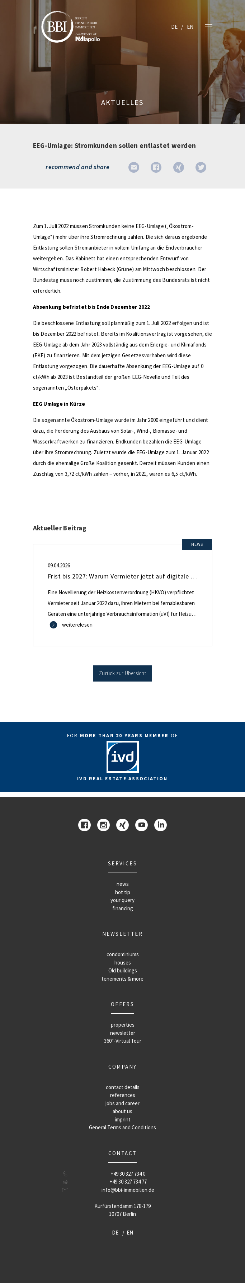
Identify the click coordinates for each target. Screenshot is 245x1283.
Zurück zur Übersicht (122, 673)
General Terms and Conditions (122, 1127)
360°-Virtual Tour (122, 1040)
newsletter (122, 933)
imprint (123, 1119)
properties (123, 1024)
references (122, 1095)
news (123, 883)
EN (190, 26)
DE (174, 26)
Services (122, 863)
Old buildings (122, 970)
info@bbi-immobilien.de (128, 1189)
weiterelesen (77, 624)
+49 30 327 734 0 (127, 1173)
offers (122, 1004)
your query (122, 900)
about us (122, 1111)
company (122, 1066)
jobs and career (122, 1103)
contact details (123, 1087)
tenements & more (122, 978)
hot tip (122, 892)
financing (122, 908)
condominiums (123, 954)
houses (122, 962)
